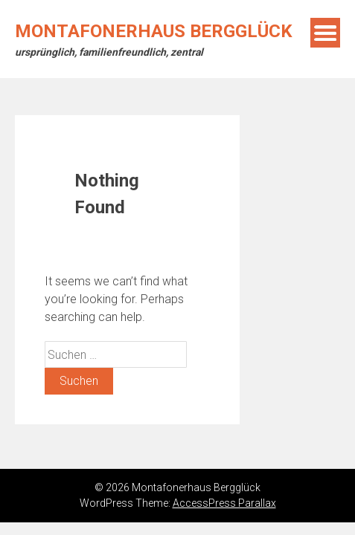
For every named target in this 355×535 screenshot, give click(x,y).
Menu (325, 33)
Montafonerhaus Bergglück (153, 31)
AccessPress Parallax (224, 503)
